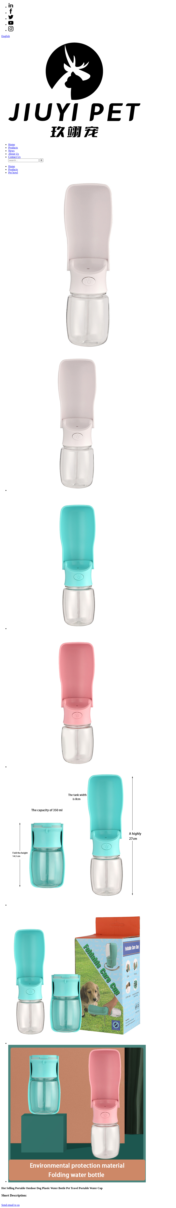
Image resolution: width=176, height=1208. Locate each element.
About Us (13, 153)
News (11, 150)
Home (11, 144)
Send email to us (10, 1205)
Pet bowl (13, 172)
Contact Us (14, 156)
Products (13, 147)
